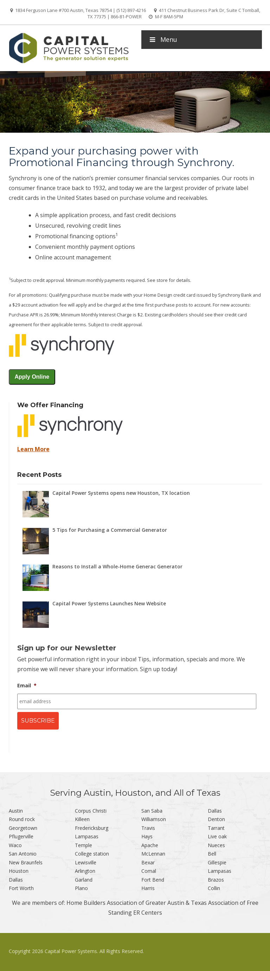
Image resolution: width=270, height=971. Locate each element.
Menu (162, 39)
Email (27, 685)
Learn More (33, 449)
